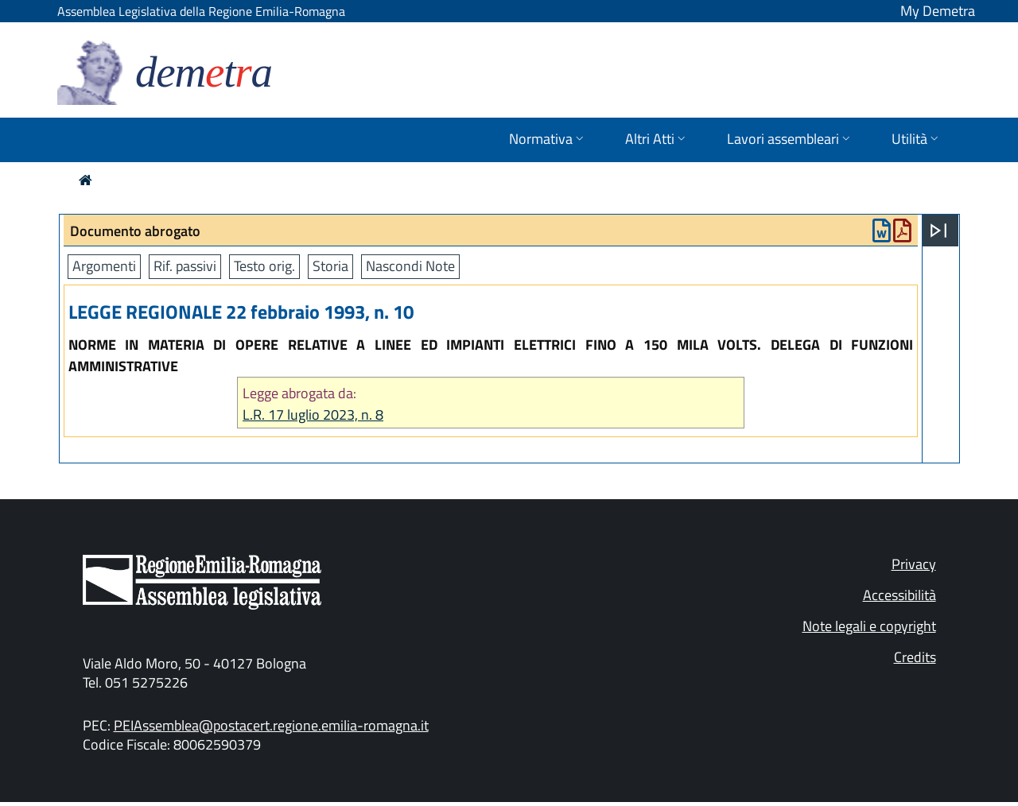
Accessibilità (899, 595)
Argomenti (104, 266)
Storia (330, 266)
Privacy (914, 564)
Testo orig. (264, 266)
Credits (915, 657)
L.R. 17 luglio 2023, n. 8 (313, 414)
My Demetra (937, 10)
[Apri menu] (938, 230)
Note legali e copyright (869, 626)
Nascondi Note (410, 266)
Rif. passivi (184, 266)
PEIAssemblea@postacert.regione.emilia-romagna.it (271, 725)
